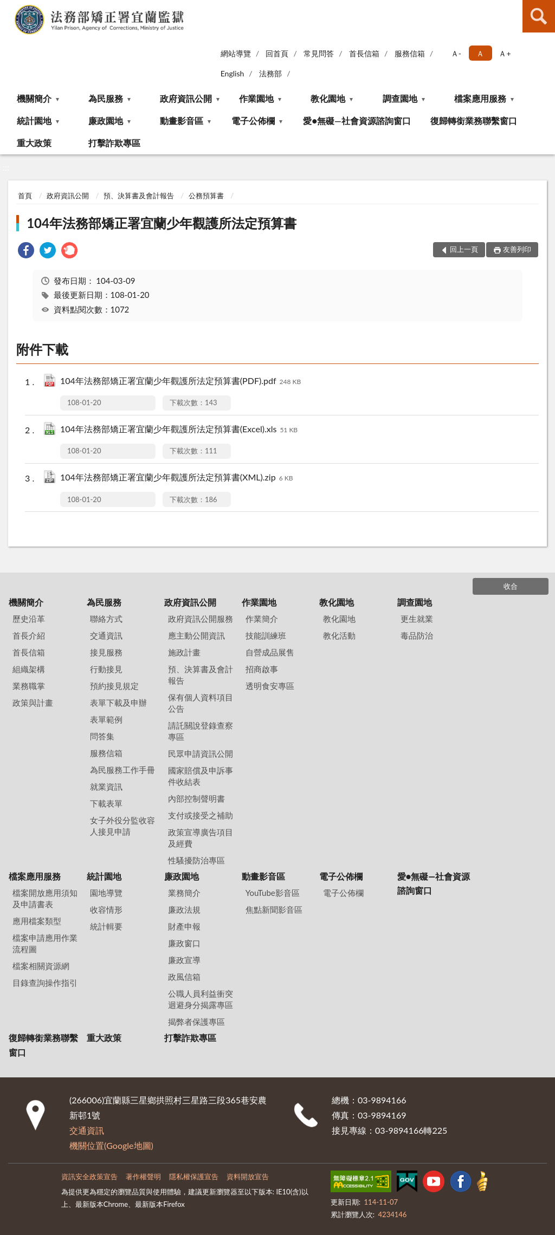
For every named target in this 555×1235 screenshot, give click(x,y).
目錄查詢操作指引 (45, 982)
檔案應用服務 (480, 98)
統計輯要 (106, 926)
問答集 (102, 736)
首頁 (25, 195)
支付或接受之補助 (200, 815)
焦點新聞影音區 (274, 909)
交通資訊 (106, 635)
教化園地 (328, 98)
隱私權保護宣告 (193, 1176)
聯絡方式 (106, 618)
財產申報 (184, 926)
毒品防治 (417, 635)
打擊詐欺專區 (114, 143)
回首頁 (277, 53)
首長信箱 (364, 53)
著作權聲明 (143, 1176)
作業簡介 (262, 618)
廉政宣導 (184, 960)
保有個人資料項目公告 (200, 702)
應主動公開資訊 (196, 635)
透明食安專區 (270, 686)
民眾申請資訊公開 (200, 753)
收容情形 (106, 909)
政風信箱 (184, 976)
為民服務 (105, 98)
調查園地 (400, 98)
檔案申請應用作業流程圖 (45, 943)
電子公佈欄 (253, 120)
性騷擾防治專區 (196, 860)
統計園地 (34, 120)
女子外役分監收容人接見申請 (122, 825)
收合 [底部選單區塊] (511, 586)
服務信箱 (410, 53)
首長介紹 (28, 635)
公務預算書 (206, 195)
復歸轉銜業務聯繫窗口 (473, 120)
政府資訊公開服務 (200, 618)
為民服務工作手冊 (122, 770)
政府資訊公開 (186, 98)
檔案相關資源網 (40, 966)
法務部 (270, 73)
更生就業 (417, 618)
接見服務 (106, 652)
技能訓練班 (266, 635)
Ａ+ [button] (505, 53)
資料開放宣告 (248, 1176)
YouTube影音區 (273, 893)
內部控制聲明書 (196, 798)
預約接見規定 (114, 686)
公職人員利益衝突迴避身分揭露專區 (200, 999)
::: (10, 9)
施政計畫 (184, 652)
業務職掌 (28, 686)
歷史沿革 (28, 618)
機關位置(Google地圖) (111, 1145)
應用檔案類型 (36, 921)
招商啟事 (262, 669)
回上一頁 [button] (464, 249)
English (232, 73)
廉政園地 (105, 120)
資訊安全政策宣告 (89, 1176)
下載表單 (106, 803)
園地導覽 (106, 893)
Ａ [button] (480, 53)
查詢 (538, 16)
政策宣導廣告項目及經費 (200, 837)
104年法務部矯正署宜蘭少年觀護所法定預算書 (161, 223)
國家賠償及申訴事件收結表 (200, 775)
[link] (26, 251)
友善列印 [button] (517, 249)
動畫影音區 (181, 120)
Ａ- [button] (456, 53)
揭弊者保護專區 (196, 1021)
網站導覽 (236, 53)
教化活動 (339, 635)
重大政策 (34, 143)
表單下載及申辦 (118, 702)
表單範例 (106, 719)
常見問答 (319, 53)
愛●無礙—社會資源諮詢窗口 (356, 120)
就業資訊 (106, 786)
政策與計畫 (32, 702)
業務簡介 (184, 893)
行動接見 (106, 669)
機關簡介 (34, 98)
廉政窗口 (184, 943)
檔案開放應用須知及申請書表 (45, 898)
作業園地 (256, 98)
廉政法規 (184, 909)
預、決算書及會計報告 (139, 195)
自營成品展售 (270, 652)
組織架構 (28, 669)
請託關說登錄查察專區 (200, 731)
